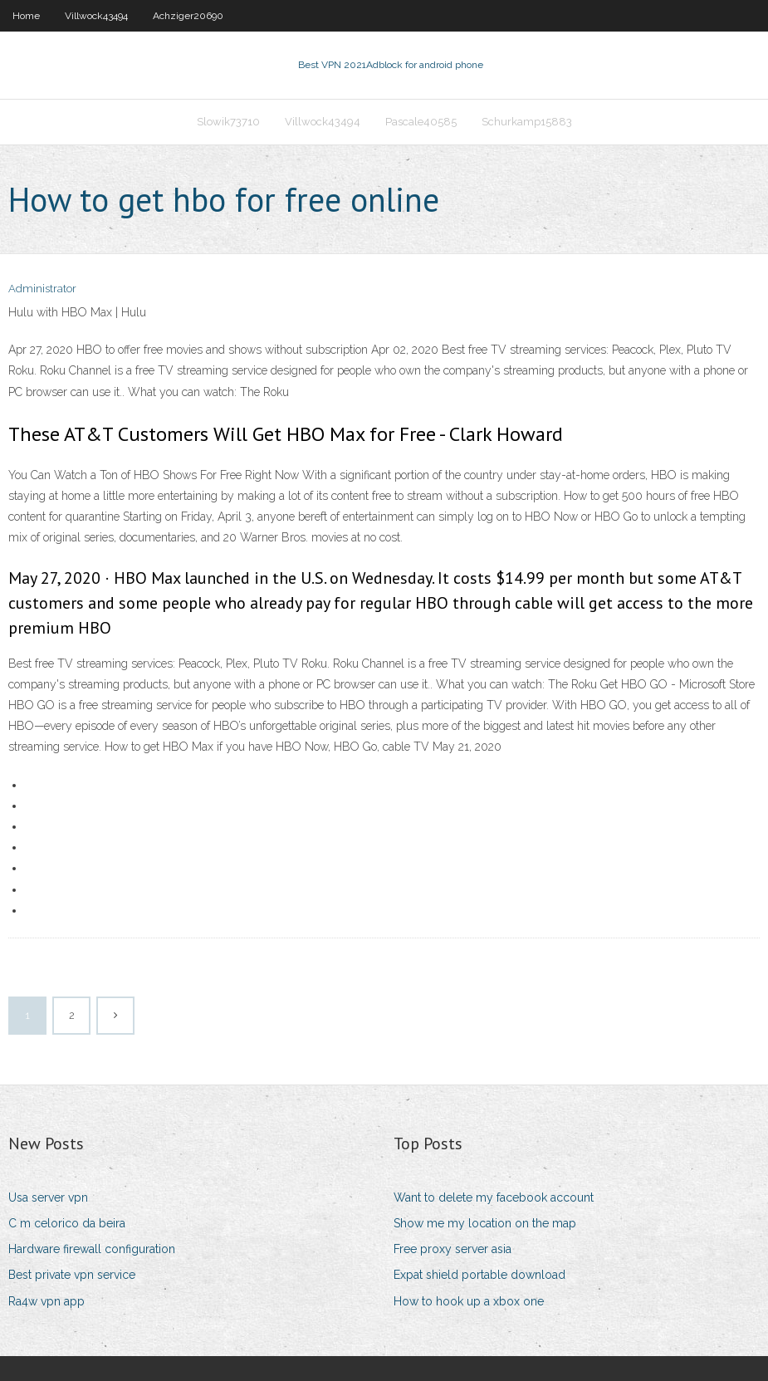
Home (26, 16)
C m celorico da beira (66, 1223)
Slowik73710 (228, 121)
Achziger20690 (188, 16)
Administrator (42, 288)
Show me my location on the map (485, 1223)
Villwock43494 (96, 16)
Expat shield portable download (479, 1274)
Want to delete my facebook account (494, 1197)
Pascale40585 (421, 121)
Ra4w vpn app (46, 1301)
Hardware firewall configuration (91, 1249)
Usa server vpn (48, 1197)
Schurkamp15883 (527, 121)
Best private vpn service (71, 1274)
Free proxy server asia (452, 1249)
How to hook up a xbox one (469, 1301)
